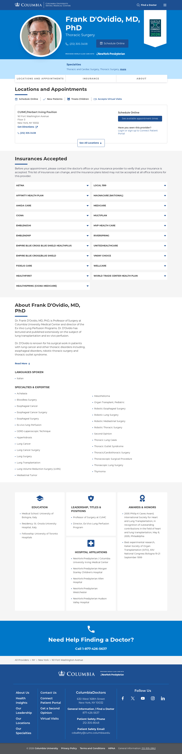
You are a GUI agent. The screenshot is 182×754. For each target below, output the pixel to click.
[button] (91, 143)
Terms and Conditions (92, 748)
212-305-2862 (149, 748)
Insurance (91, 78)
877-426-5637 (91, 712)
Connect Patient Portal (50, 700)
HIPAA (111, 748)
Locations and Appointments (40, 78)
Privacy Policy (69, 748)
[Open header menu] (165, 5)
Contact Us (48, 692)
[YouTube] (143, 698)
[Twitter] (133, 698)
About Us (22, 692)
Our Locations (23, 721)
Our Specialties (23, 731)
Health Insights (21, 700)
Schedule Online (112, 43)
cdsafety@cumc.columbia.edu (91, 732)
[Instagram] (153, 698)
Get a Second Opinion (50, 711)
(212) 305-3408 (78, 43)
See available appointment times (140, 118)
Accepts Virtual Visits (110, 99)
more (123, 69)
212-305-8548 (91, 722)
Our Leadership (24, 711)
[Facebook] (123, 698)
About (142, 78)
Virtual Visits (49, 718)
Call (91, 649)
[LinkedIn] (163, 698)
